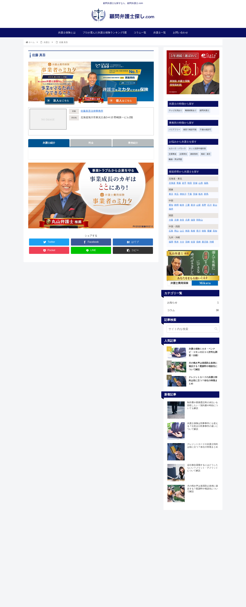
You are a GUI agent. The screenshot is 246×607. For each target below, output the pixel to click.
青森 (178, 183)
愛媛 (209, 231)
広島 (171, 231)
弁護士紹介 (49, 142)
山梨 (198, 205)
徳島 (204, 231)
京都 (176, 220)
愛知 (171, 205)
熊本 (176, 242)
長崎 (198, 242)
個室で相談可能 (189, 129)
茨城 (195, 194)
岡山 (176, 231)
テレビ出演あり (175, 110)
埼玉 (176, 194)
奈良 (182, 220)
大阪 (171, 220)
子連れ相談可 (205, 129)
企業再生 (183, 154)
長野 (204, 205)
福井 (171, 209)
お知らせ (193, 302)
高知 (215, 231)
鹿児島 (205, 242)
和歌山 (199, 220)
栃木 (200, 194)
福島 (206, 183)
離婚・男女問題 (175, 159)
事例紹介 (133, 142)
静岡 (176, 205)
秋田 (189, 183)
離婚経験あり (190, 110)
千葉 (189, 194)
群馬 (206, 194)
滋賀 (193, 220)
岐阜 (182, 205)
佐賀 (193, 242)
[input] (193, 329)
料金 (91, 142)
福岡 (171, 242)
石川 (209, 205)
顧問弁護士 (204, 110)
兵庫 (187, 220)
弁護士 (47, 42)
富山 (215, 205)
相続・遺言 (205, 154)
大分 (182, 242)
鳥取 (187, 231)
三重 (187, 205)
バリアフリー (174, 129)
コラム (193, 310)
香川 (198, 231)
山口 (182, 231)
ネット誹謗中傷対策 (197, 148)
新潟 (193, 205)
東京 (171, 194)
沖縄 (211, 242)
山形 (200, 183)
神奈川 (183, 194)
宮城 (195, 183)
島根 (193, 231)
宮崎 (187, 242)
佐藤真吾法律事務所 (92, 111)
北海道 (172, 183)
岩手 (184, 183)
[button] (216, 329)
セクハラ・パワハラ (177, 148)
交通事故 (172, 154)
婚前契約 (194, 154)
